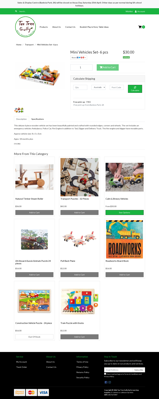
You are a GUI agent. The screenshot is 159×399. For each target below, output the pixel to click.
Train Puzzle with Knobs (72, 323)
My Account (21, 362)
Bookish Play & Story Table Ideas (94, 27)
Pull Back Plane (67, 260)
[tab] (21, 119)
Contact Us (70, 27)
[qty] (80, 87)
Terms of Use (82, 362)
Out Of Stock (34, 337)
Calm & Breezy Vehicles (117, 198)
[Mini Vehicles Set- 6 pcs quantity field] (81, 67)
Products (44, 27)
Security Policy (82, 377)
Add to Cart (108, 67)
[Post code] (117, 87)
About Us (56, 27)
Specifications (37, 119)
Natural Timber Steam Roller (29, 198)
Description (21, 119)
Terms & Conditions (131, 374)
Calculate (135, 89)
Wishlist (129, 11)
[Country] (98, 87)
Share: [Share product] (78, 57)
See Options (124, 212)
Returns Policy (82, 372)
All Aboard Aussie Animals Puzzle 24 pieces (33, 262)
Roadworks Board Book (117, 260)
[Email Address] (118, 369)
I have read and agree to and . (123, 375)
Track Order (21, 367)
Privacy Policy (82, 367)
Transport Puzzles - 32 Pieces (74, 198)
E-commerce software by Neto (122, 392)
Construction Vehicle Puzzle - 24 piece (33, 323)
